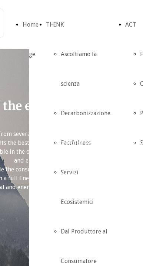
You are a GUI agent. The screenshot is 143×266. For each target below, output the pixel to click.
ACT (130, 24)
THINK (55, 24)
